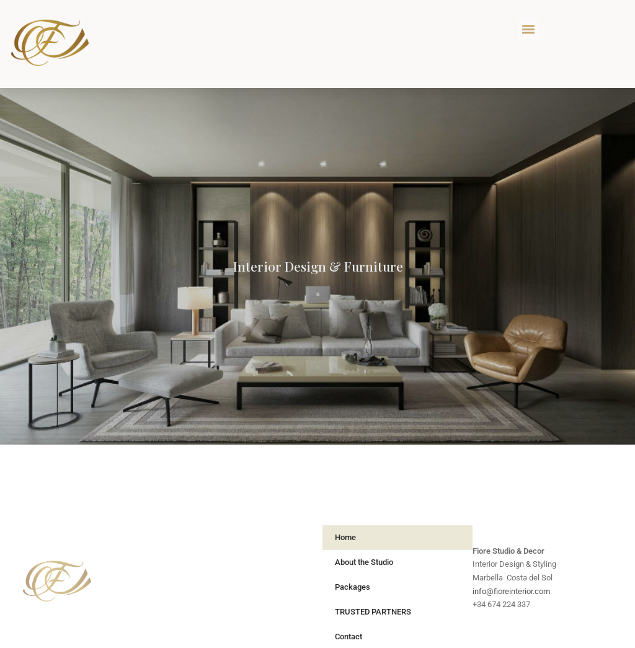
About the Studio (364, 562)
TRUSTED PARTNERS (373, 611)
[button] (528, 29)
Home (345, 537)
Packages (352, 587)
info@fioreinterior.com (511, 591)
